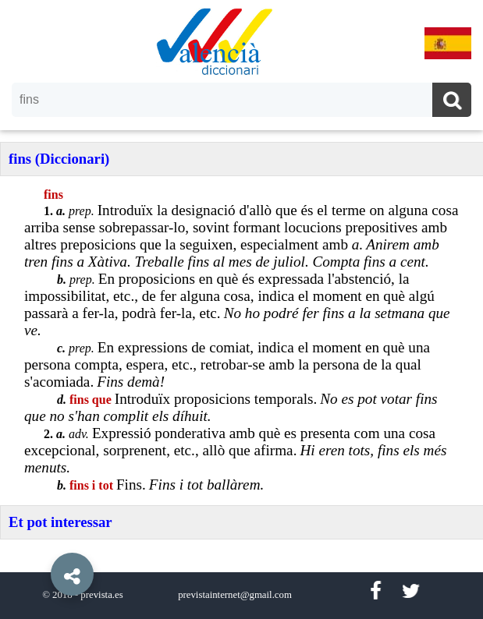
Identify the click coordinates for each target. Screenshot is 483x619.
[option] (241, 309)
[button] (39, 538)
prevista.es (101, 594)
